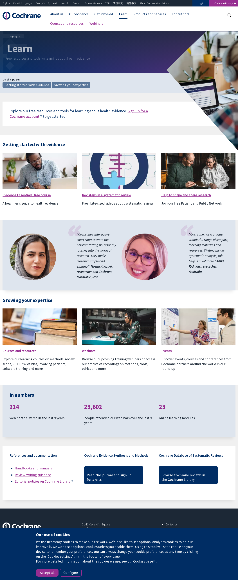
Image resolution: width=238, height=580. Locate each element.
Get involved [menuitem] (103, 14)
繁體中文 (118, 3)
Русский (52, 3)
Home (13, 36)
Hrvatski (65, 3)
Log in (201, 3)
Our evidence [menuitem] (79, 14)
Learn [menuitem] (123, 14)
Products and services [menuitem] (149, 14)
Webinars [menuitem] (96, 23)
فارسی (29, 3)
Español (17, 3)
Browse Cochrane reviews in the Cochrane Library (183, 477)
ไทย (107, 3)
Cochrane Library (223, 3)
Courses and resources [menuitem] (67, 23)
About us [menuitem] (56, 14)
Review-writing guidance (33, 475)
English (6, 3)
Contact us (171, 524)
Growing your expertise (71, 85)
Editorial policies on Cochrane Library (42, 481)
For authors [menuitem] (180, 14)
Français (40, 3)
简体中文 (131, 3)
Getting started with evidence (27, 85)
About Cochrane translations (154, 3)
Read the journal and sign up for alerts (109, 477)
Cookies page (143, 561)
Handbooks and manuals (33, 468)
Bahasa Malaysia (93, 3)
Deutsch (77, 3)
